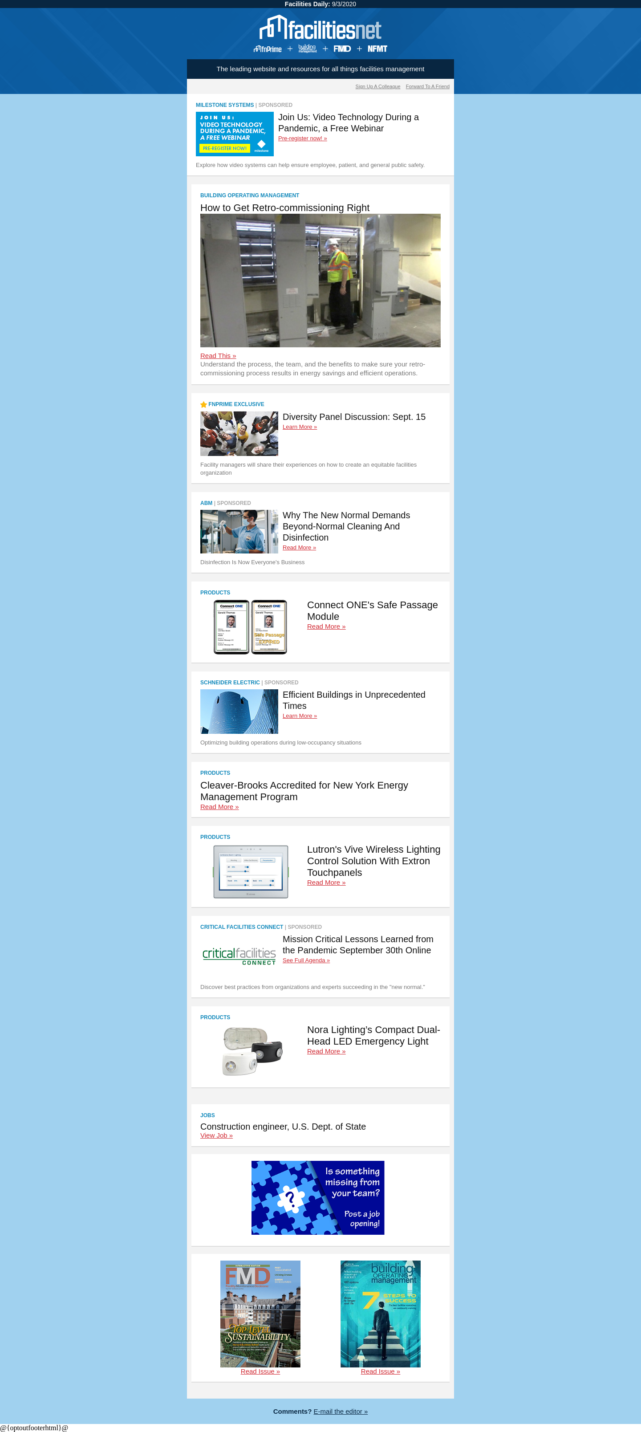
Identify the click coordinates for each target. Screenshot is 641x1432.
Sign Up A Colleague (378, 86)
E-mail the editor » (341, 1411)
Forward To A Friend (428, 86)
